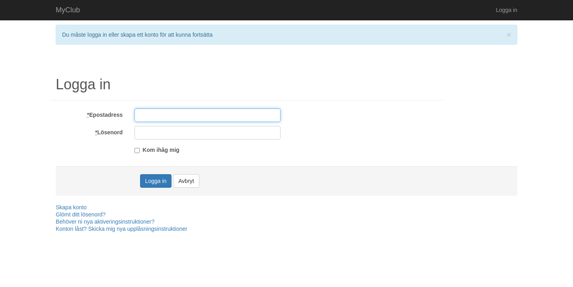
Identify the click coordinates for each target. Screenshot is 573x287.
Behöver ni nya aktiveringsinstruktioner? (105, 221)
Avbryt (186, 181)
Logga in (506, 10)
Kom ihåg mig (156, 150)
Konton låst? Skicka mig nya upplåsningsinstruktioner (121, 229)
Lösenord (109, 132)
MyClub (68, 10)
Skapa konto (71, 207)
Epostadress (105, 115)
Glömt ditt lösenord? (80, 214)
